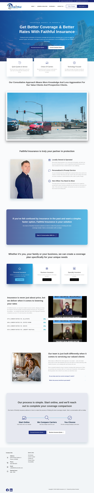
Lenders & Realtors (42, 6)
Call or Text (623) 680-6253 (67, 1)
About (33, 6)
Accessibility (31, 461)
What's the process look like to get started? (59, 380)
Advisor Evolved (75, 489)
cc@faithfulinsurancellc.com (81, 1)
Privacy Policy (31, 460)
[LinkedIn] (11, 490)
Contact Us (61, 6)
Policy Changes (71, 6)
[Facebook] (7, 490)
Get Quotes (30, 455)
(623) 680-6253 (13, 463)
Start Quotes (82, 6)
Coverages (52, 6)
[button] (80, 121)
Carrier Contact (31, 456)
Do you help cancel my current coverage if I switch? (61, 376)
